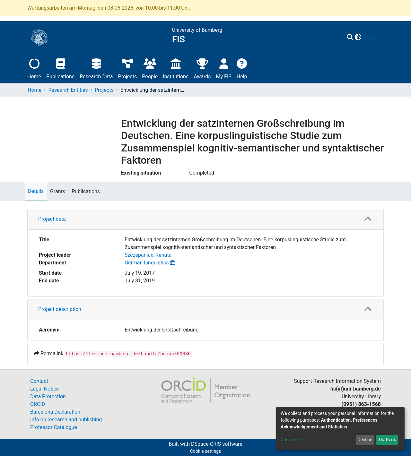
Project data (52, 219)
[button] (358, 37)
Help (242, 68)
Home (34, 68)
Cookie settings (205, 451)
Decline (364, 439)
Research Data (96, 68)
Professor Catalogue (53, 427)
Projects (127, 68)
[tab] (205, 219)
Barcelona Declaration (55, 412)
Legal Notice (44, 389)
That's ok (387, 439)
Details (36, 191)
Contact (39, 381)
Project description (59, 309)
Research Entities (68, 90)
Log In (370, 37)
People (150, 68)
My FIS (224, 68)
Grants (57, 191)
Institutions (175, 68)
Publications (60, 68)
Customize (291, 439)
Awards (202, 68)
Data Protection (48, 396)
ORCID (37, 404)
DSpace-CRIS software (216, 444)
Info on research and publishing (66, 420)
